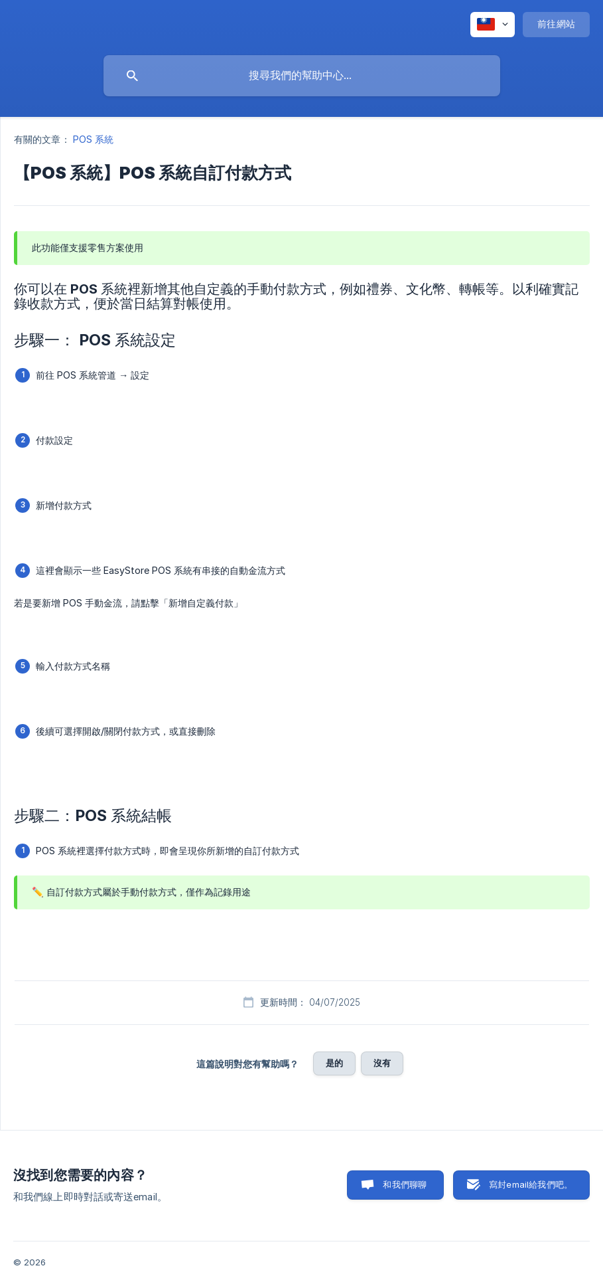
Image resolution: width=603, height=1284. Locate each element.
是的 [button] (334, 1062)
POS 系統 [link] (93, 139)
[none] (492, 24)
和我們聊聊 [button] (405, 1184)
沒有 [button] (382, 1062)
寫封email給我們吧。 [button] (530, 1184)
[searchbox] (301, 75)
